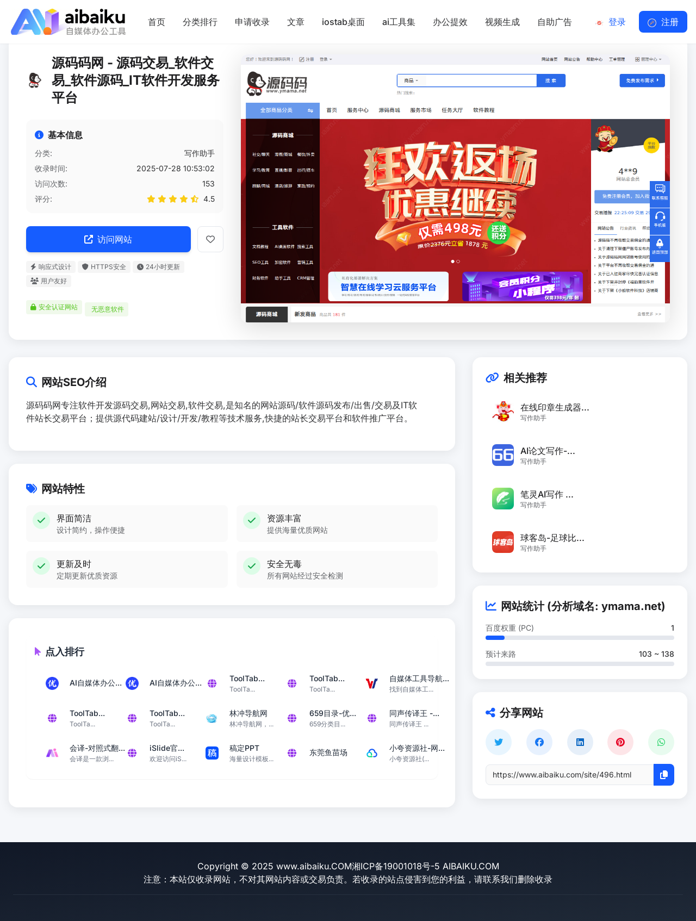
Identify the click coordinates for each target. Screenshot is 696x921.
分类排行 (200, 21)
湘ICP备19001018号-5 (396, 866)
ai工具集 (398, 21)
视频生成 (502, 21)
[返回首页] (67, 22)
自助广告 (554, 21)
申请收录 (252, 21)
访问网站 (108, 239)
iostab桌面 (343, 21)
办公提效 (450, 21)
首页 (156, 21)
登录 (610, 21)
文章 (295, 21)
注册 (663, 21)
